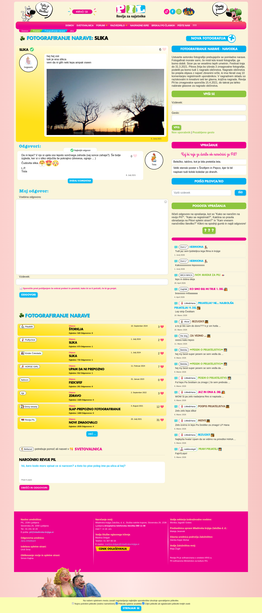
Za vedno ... (200, 336)
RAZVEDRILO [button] (117, 25)
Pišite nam (183, 25)
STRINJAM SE (131, 608)
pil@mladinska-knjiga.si (41, 532)
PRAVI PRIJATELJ (210, 449)
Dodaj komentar (80, 181)
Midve (204, 420)
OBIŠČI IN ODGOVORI (34, 487)
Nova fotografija (208, 38)
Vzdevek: (177, 102)
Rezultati (200, 321)
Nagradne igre (139, 25)
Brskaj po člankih (163, 25)
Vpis (176, 127)
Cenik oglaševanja (113, 549)
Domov (70, 25)
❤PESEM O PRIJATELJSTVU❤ (208, 350)
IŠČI (240, 192)
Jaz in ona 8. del (211, 392)
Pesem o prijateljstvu (214, 378)
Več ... (92, 433)
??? (194, 25)
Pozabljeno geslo (203, 132)
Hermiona (198, 247)
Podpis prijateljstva (213, 406)
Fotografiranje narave (55, 38)
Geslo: (175, 112)
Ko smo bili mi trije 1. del (208, 289)
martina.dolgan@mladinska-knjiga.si (122, 544)
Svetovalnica (85, 25)
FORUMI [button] (100, 25)
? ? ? (209, 230)
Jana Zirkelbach (28, 541)
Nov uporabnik (181, 132)
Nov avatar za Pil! (210, 275)
